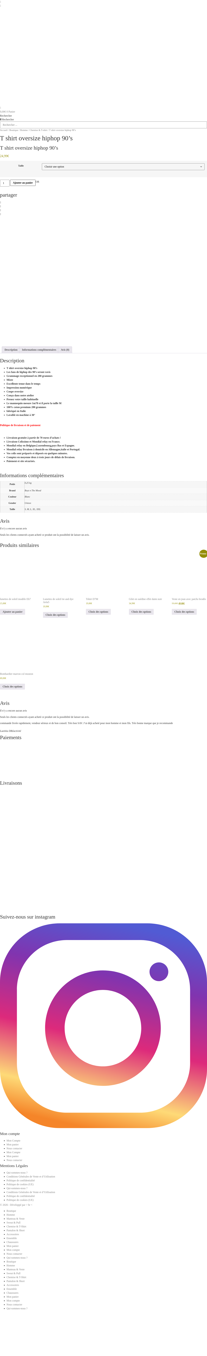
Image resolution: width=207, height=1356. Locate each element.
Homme (24, 130)
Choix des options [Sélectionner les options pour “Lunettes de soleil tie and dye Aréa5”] (55, 662)
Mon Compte (13, 1188)
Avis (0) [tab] (65, 397)
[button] (103, 202)
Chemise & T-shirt (38, 130)
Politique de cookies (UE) (20, 1232)
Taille (21, 166)
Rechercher (6, 115)
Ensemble (12, 1285)
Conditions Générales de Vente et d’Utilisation (31, 1224)
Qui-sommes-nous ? (17, 1220)
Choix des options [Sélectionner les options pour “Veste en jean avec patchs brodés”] (184, 659)
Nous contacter (14, 1196)
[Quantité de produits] (4, 183)
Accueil (3, 130)
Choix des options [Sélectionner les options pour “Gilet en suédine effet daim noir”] (141, 659)
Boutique (13, 130)
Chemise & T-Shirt (16, 1274)
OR (37, 182)
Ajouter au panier (23, 182)
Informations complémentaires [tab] (39, 397)
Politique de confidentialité (21, 1228)
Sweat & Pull (13, 1270)
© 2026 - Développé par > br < (16, 1252)
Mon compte (13, 1297)
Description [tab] (11, 397)
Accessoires (13, 1282)
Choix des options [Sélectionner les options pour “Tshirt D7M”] (98, 659)
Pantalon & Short (16, 1278)
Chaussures (12, 1289)
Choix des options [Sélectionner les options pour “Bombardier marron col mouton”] (12, 734)
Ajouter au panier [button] (12, 659)
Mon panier (13, 1192)
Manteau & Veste (16, 1266)
